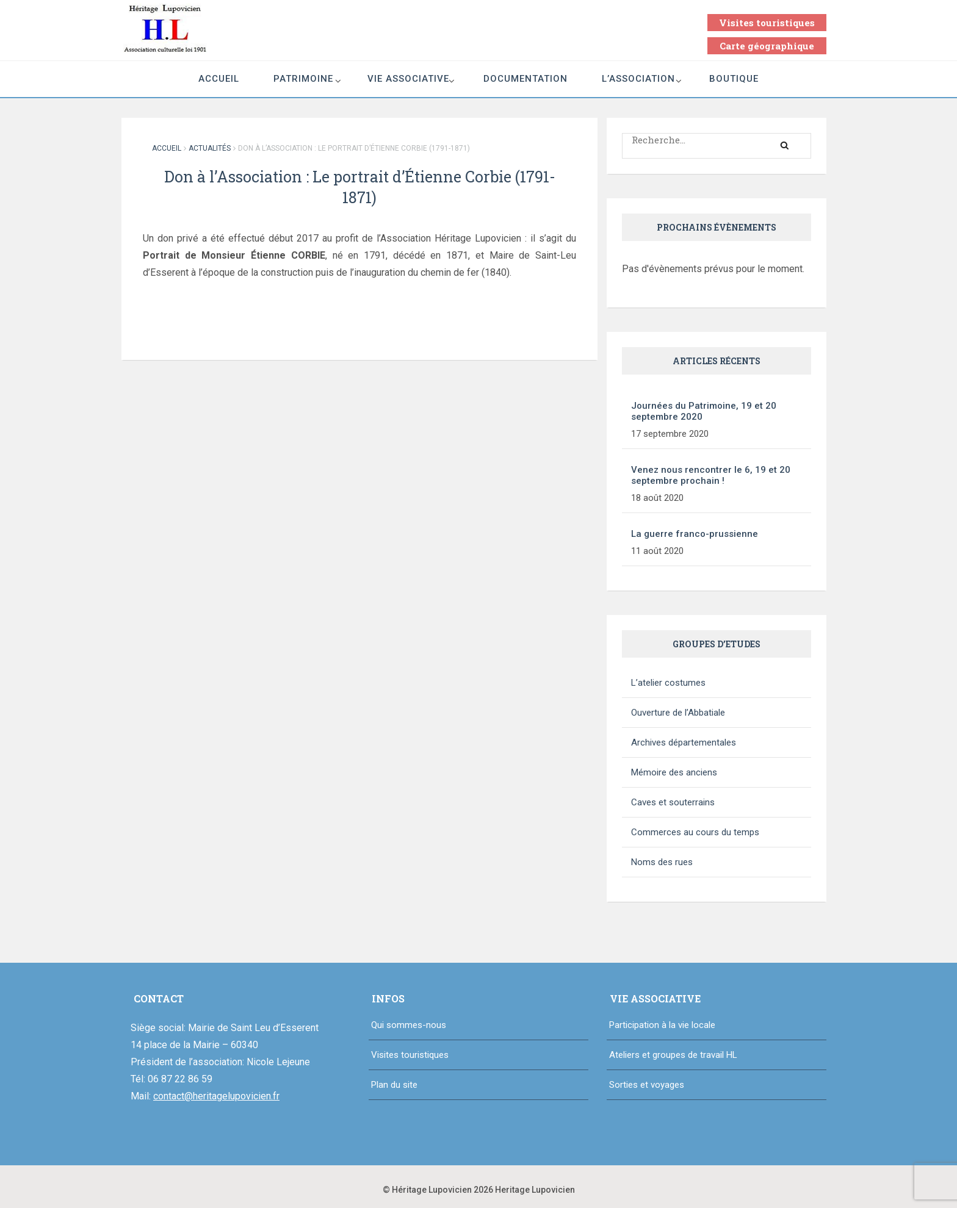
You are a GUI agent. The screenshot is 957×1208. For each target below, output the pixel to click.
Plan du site (394, 1084)
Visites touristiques (767, 22)
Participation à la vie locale (662, 1024)
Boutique (734, 78)
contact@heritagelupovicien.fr (216, 1096)
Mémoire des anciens (674, 772)
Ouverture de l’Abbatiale (678, 712)
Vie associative (408, 78)
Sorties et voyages (646, 1084)
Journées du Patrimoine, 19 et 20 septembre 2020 (703, 411)
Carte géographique (767, 46)
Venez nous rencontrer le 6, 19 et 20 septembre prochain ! (710, 475)
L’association (638, 78)
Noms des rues (662, 862)
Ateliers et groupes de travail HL (673, 1054)
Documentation (525, 78)
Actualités (210, 148)
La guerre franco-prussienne (694, 533)
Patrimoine (303, 78)
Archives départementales (683, 742)
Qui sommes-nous (408, 1024)
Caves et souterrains (673, 802)
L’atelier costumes (668, 682)
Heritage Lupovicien (535, 1190)
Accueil (218, 78)
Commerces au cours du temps (695, 832)
